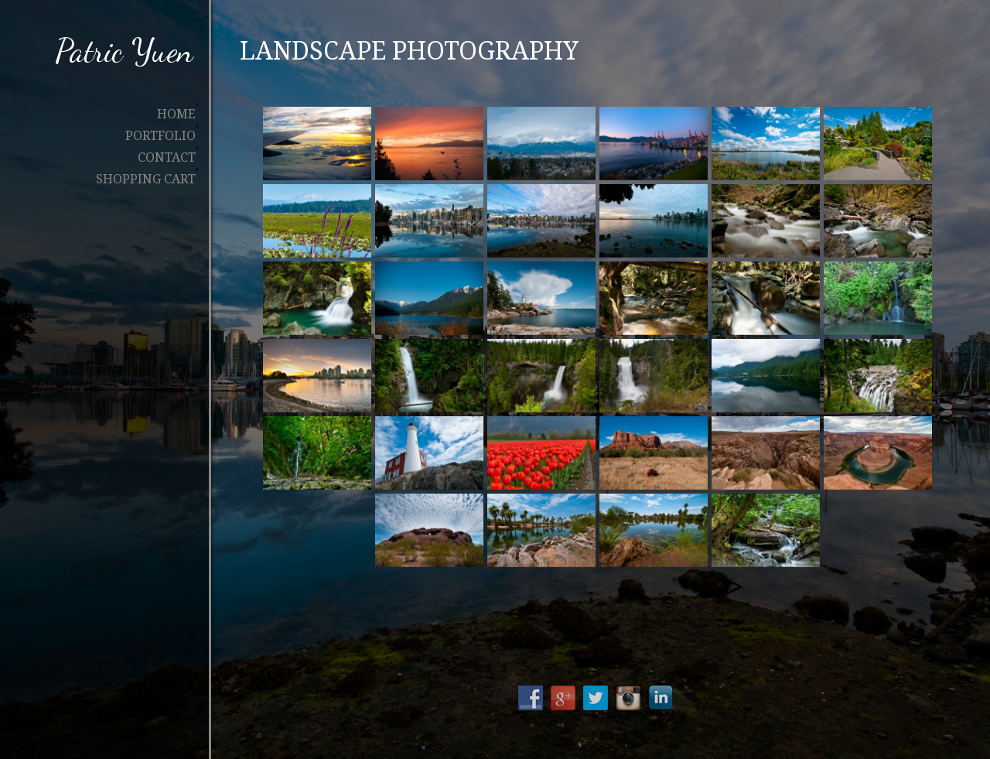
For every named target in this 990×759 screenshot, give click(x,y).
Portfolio (160, 136)
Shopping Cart (146, 179)
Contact (167, 158)
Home (176, 114)
